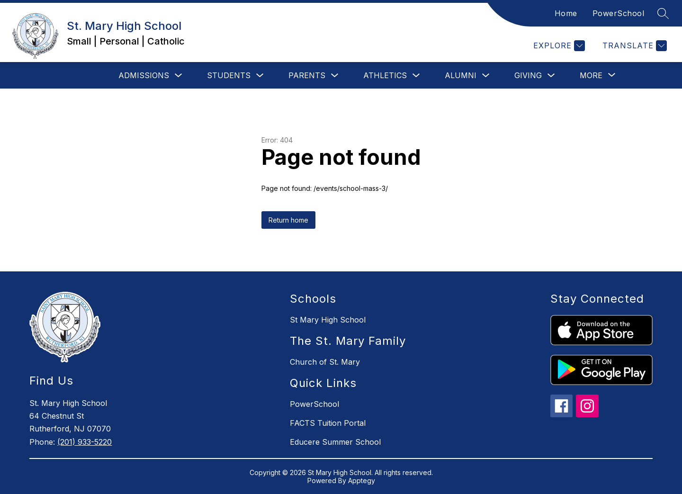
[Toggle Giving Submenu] (551, 75)
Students (229, 75)
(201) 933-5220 (84, 442)
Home (566, 13)
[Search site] (663, 13)
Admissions (143, 75)
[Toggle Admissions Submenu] (178, 75)
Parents (306, 75)
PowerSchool (618, 13)
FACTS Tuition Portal (328, 423)
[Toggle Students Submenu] (260, 75)
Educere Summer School (335, 442)
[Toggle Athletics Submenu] (416, 75)
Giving (528, 75)
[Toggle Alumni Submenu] (486, 75)
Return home (288, 220)
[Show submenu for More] (591, 75)
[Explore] (558, 46)
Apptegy (361, 480)
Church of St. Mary (325, 362)
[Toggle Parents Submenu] (335, 75)
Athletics (385, 75)
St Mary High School (328, 319)
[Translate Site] (633, 46)
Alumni (460, 75)
